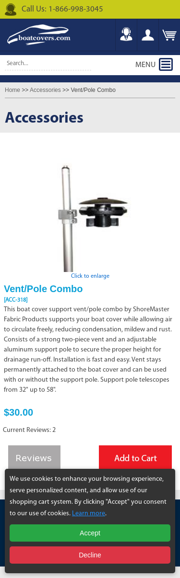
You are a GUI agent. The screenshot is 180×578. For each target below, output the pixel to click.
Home (12, 90)
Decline (90, 555)
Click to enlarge (90, 273)
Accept (90, 533)
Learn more (88, 513)
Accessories (45, 90)
